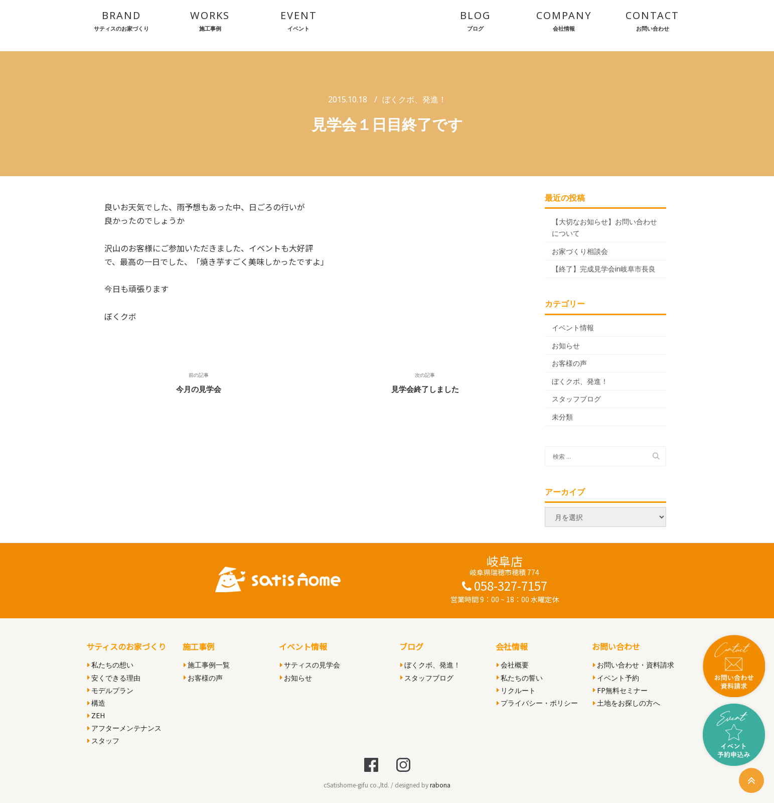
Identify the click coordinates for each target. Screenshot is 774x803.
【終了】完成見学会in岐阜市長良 (604, 269)
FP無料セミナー (620, 690)
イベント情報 (573, 327)
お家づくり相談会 (580, 251)
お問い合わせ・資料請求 (633, 665)
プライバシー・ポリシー (537, 703)
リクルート (516, 690)
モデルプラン (110, 690)
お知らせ (566, 345)
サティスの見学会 (310, 665)
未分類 (562, 417)
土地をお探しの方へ (626, 703)
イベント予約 (616, 678)
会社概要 (513, 665)
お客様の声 (569, 363)
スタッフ (103, 740)
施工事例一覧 (207, 665)
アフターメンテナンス (124, 728)
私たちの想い (110, 665)
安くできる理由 (113, 678)
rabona (440, 784)
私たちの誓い (520, 678)
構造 (96, 703)
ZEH (96, 715)
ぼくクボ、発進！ (414, 99)
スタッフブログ (576, 399)
